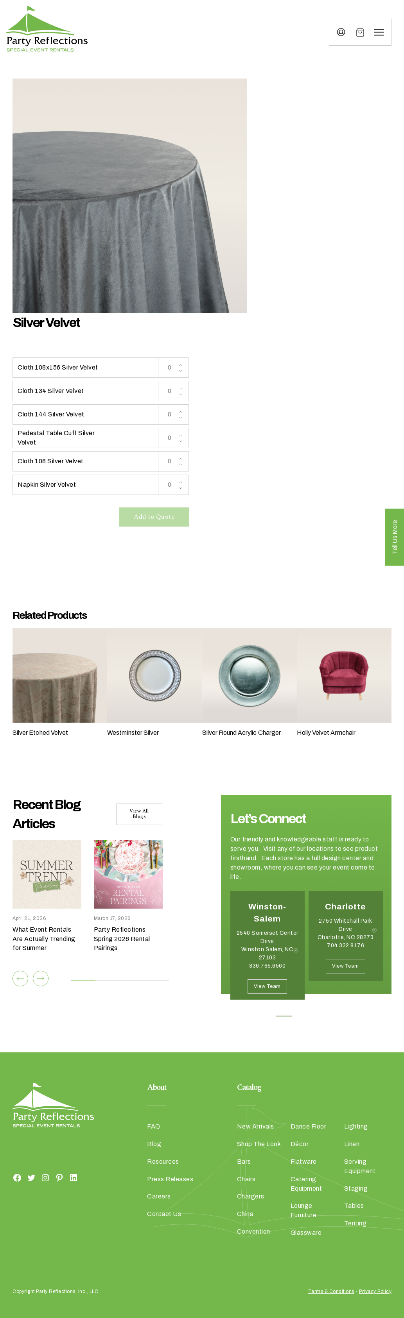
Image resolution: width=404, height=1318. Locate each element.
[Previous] (20, 978)
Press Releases (170, 1179)
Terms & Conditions (331, 1291)
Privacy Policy (375, 1291)
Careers (159, 1196)
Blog (154, 1144)
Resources (163, 1161)
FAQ (153, 1126)
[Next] (40, 978)
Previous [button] (236, 1011)
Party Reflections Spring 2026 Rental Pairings (122, 938)
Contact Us (164, 1214)
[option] (267, 951)
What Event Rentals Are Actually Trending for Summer (44, 938)
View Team (267, 986)
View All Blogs (139, 813)
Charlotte (345, 906)
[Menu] (379, 32)
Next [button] (258, 1011)
